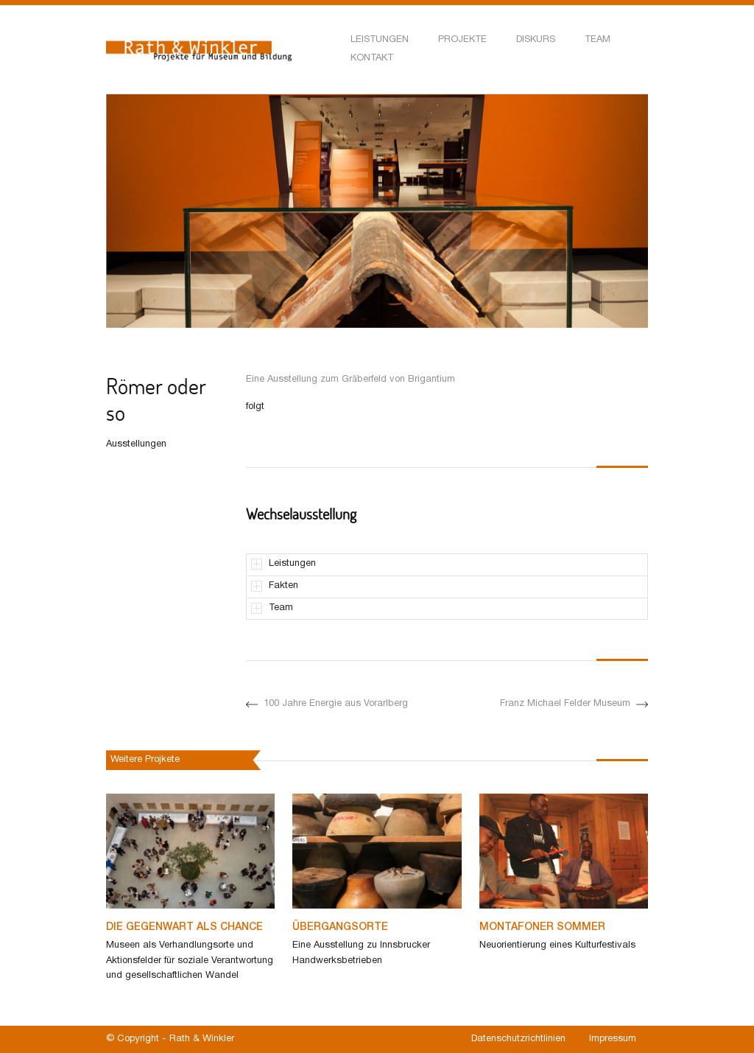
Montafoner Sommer (542, 927)
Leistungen (379, 39)
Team (597, 39)
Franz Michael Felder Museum (574, 704)
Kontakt (371, 58)
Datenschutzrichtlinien (518, 1039)
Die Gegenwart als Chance (184, 927)
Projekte (462, 39)
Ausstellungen (136, 444)
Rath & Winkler (201, 1039)
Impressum (612, 1039)
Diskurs (535, 39)
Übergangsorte (340, 927)
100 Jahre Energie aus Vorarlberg (327, 704)
